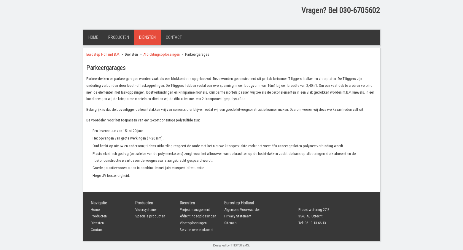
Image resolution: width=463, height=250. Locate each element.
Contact (174, 37)
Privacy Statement (238, 216)
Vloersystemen (146, 209)
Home (93, 37)
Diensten (147, 37)
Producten (118, 37)
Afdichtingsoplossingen (161, 54)
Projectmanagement (195, 209)
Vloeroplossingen (193, 223)
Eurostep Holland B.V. (103, 54)
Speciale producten (150, 216)
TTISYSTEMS (239, 245)
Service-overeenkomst (197, 229)
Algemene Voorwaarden (242, 209)
